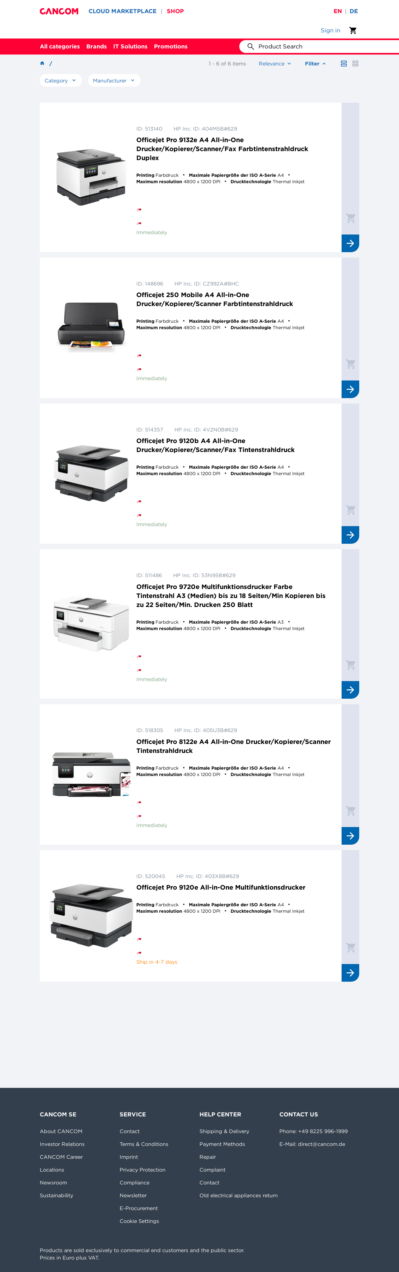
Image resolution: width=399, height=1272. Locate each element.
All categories (60, 46)
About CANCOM (61, 1131)
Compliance (134, 1182)
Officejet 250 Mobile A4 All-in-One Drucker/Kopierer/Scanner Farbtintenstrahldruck (214, 299)
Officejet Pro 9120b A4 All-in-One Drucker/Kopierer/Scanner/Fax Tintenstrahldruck (215, 445)
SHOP (175, 11)
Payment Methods (222, 1144)
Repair (208, 1157)
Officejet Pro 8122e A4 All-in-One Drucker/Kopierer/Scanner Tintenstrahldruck (233, 746)
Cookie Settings (139, 1221)
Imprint (129, 1157)
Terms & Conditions (144, 1144)
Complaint (212, 1169)
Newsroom (53, 1182)
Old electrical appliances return (239, 1195)
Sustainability (56, 1195)
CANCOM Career (61, 1157)
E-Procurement (139, 1208)
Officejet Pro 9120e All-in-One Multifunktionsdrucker (220, 887)
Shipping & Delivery (224, 1131)
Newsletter (133, 1195)
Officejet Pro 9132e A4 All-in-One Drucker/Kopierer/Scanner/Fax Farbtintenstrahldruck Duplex (222, 149)
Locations (52, 1169)
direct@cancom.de (321, 1144)
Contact (130, 1131)
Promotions (171, 46)
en (338, 11)
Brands (96, 46)
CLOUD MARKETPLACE (123, 11)
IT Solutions (130, 46)
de (354, 11)
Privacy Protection (143, 1169)
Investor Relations (62, 1144)
